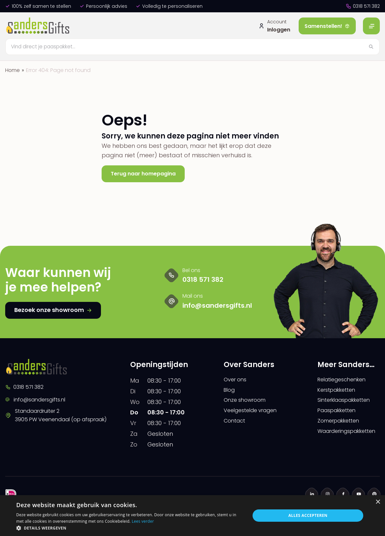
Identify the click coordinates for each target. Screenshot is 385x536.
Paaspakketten (339, 414)
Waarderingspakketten (348, 436)
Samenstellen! (327, 26)
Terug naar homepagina (148, 173)
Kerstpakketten (339, 391)
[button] (129, 528)
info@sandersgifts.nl (38, 400)
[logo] (38, 26)
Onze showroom (247, 403)
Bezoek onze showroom (53, 310)
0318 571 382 (362, 6)
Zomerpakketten (341, 425)
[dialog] (192, 515)
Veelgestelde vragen (254, 414)
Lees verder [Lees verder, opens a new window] (143, 521)
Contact (236, 425)
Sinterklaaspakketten (348, 403)
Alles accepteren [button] (308, 515)
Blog (230, 391)
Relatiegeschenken (344, 380)
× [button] (377, 502)
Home (12, 70)
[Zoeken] (192, 46)
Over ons (236, 380)
